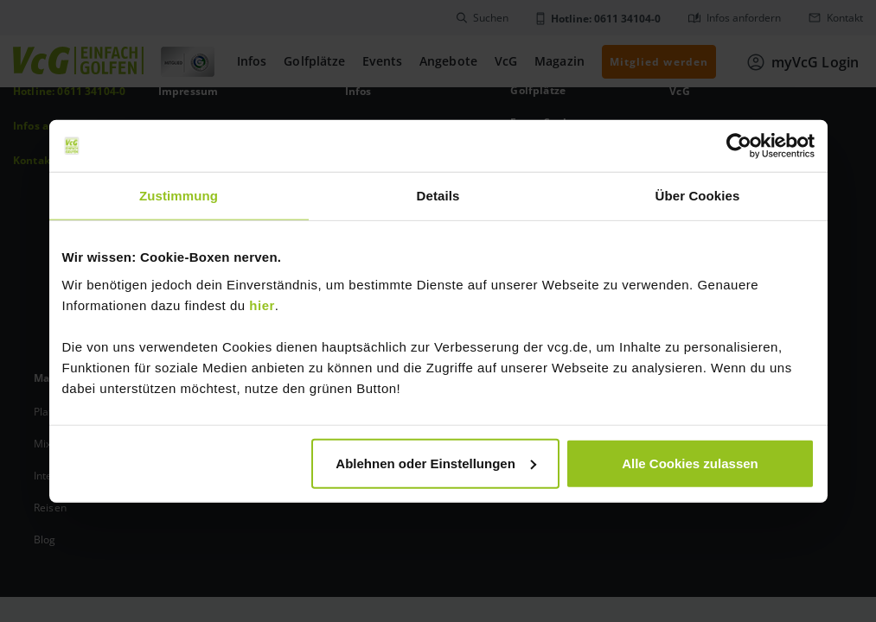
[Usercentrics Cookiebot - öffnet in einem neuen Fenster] (739, 146)
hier (262, 304)
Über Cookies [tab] (697, 195)
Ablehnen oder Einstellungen (436, 462)
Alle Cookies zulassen (690, 462)
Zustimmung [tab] (178, 195)
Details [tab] (438, 195)
